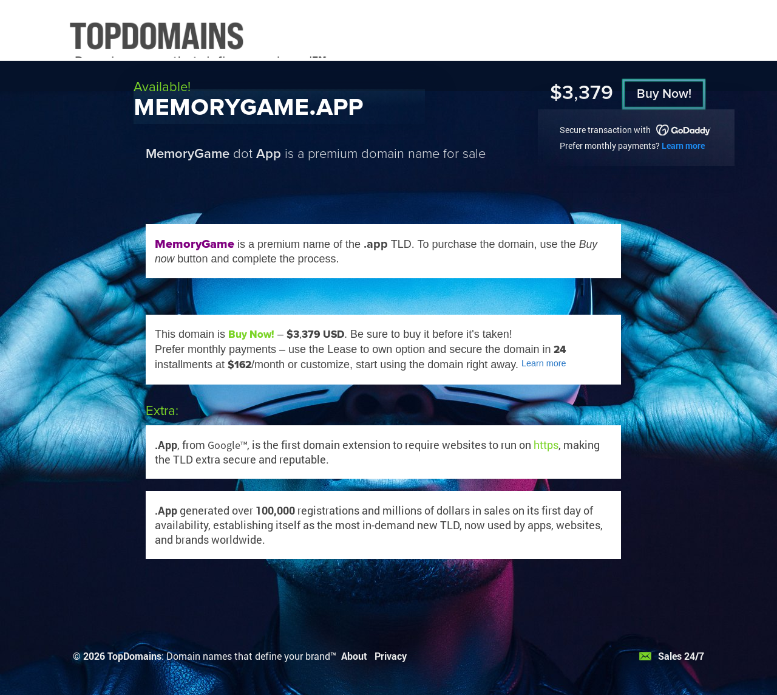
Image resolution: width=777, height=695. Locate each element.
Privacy (391, 655)
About (354, 655)
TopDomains (134, 655)
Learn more (683, 145)
